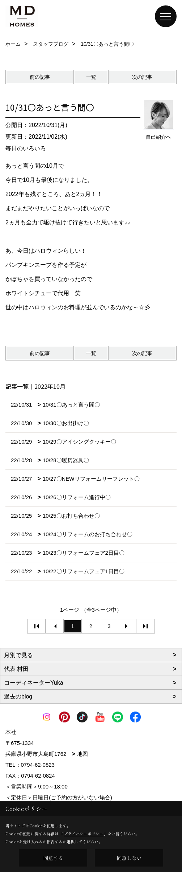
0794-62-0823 (38, 765)
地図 (82, 754)
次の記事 (142, 77)
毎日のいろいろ (25, 148)
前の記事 (40, 77)
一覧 (91, 77)
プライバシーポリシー (83, 833)
